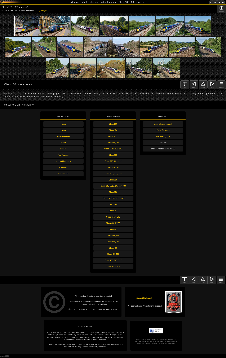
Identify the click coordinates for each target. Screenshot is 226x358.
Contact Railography (144, 298)
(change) (43, 10)
